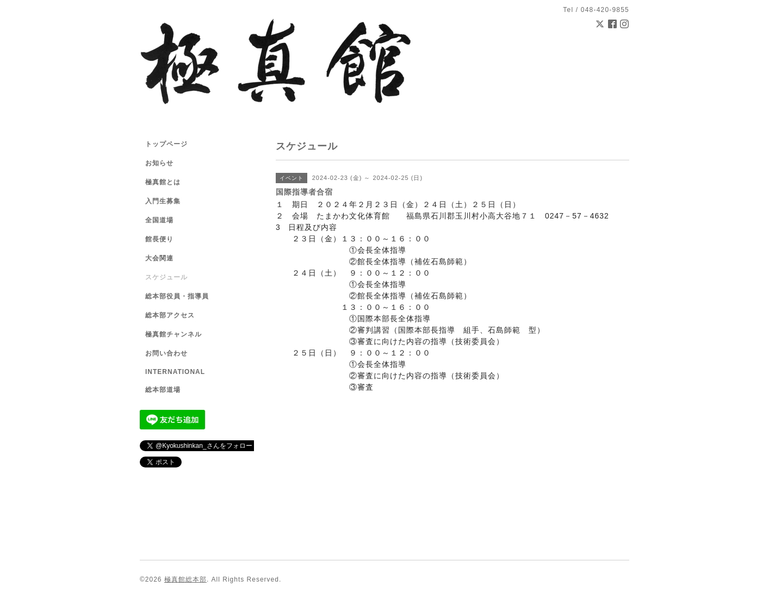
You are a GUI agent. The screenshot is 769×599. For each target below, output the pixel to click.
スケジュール (166, 277)
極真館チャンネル (173, 334)
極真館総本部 (185, 579)
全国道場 (159, 220)
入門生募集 (163, 201)
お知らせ (159, 163)
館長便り (159, 239)
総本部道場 (163, 390)
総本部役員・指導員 (177, 296)
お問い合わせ (166, 353)
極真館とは (163, 182)
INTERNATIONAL (175, 372)
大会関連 (159, 258)
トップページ (166, 144)
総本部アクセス (170, 315)
